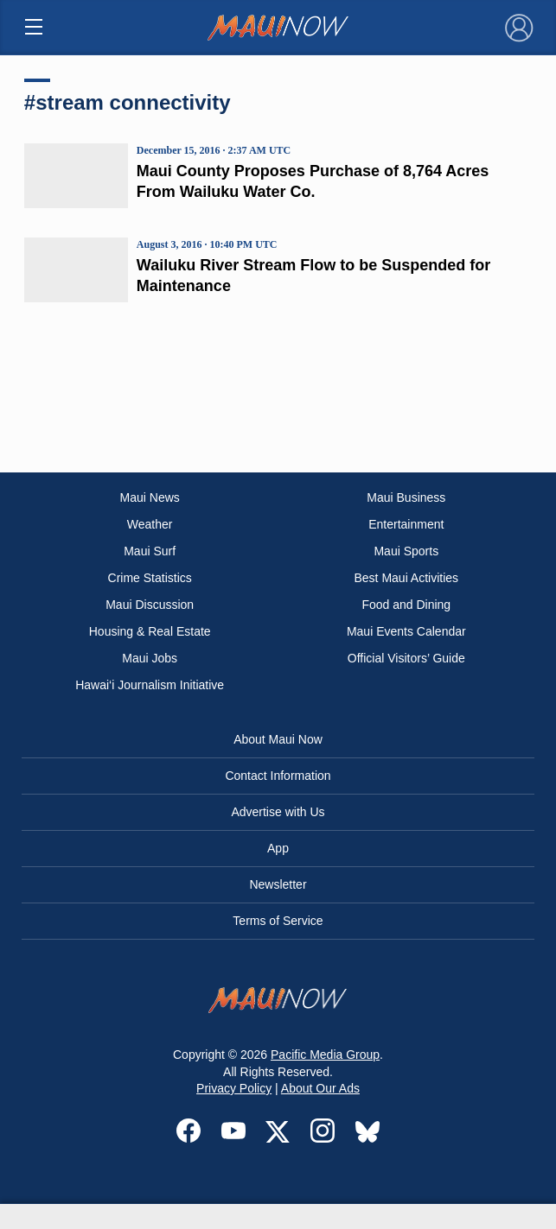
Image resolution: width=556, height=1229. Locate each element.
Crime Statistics (150, 578)
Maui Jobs (149, 658)
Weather (150, 524)
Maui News (150, 497)
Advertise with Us (277, 812)
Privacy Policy (234, 1088)
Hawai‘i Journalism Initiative (149, 685)
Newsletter (277, 884)
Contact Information (277, 775)
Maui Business (406, 497)
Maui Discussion (149, 604)
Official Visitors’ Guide (406, 658)
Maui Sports (406, 551)
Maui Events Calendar (406, 631)
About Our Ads (320, 1088)
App (278, 848)
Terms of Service (278, 921)
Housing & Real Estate (150, 631)
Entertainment (406, 524)
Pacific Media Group (325, 1054)
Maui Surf (150, 551)
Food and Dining (406, 604)
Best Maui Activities (407, 578)
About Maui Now (278, 739)
